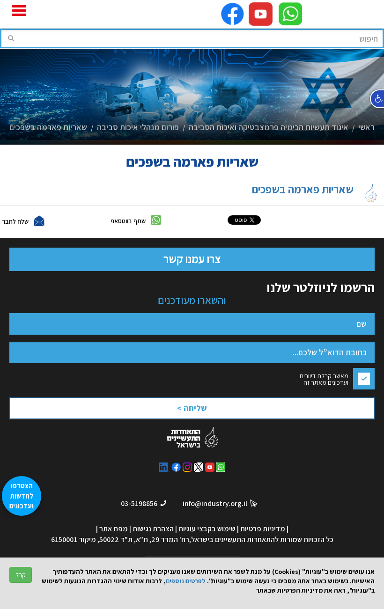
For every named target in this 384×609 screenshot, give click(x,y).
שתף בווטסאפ (128, 220)
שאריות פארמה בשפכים (48, 127)
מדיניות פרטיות (262, 529)
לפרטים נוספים (186, 581)
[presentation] (178, 402)
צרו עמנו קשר (192, 258)
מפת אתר (113, 529)
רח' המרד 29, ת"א (162, 539)
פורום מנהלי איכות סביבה (138, 127)
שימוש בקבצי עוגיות (207, 529)
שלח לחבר (15, 221)
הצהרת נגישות (153, 529)
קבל (20, 575)
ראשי (366, 127)
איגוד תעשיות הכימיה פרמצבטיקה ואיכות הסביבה (268, 127)
